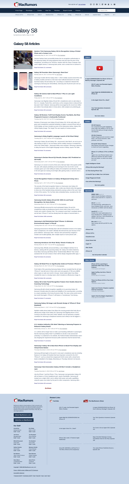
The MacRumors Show (96, 400)
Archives (48, 390)
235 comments (47, 110)
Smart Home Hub (91, 240)
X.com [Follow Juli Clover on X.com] (18, 437)
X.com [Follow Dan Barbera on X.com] (18, 456)
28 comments (47, 174)
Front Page (18, 10)
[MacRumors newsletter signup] (114, 4)
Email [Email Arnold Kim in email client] (15, 430)
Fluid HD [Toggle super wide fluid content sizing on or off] (38, 475)
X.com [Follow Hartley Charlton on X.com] (18, 449)
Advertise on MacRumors (23, 419)
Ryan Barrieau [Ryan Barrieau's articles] (32, 453)
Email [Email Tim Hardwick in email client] (30, 443)
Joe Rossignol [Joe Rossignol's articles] (32, 434)
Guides (39, 10)
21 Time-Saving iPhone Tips (94, 170)
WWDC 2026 (95, 194)
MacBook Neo (49, 14)
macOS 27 (94, 211)
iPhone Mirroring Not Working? (95, 167)
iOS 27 (40, 14)
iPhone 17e (61, 14)
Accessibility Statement (19, 473)
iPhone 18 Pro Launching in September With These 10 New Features (100, 265)
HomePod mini (90, 236)
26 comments (47, 257)
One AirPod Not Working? (93, 181)
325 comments (47, 131)
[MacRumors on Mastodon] (102, 4)
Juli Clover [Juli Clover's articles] (16, 434)
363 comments (47, 321)
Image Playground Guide (93, 178)
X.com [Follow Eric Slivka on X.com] (33, 430)
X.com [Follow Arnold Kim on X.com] (18, 430)
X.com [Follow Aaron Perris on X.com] (33, 462)
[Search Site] (106, 10)
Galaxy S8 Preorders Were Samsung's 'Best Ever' (53, 72)
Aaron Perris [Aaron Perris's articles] (32, 459)
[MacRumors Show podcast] (91, 4)
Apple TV (88, 244)
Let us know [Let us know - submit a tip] (82, 4)
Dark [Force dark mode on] (49, 475)
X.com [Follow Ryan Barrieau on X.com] (33, 456)
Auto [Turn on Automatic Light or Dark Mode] (43, 475)
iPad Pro (107, 14)
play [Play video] (99, 68)
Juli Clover (59, 74)
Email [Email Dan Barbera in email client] (15, 456)
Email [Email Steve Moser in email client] (15, 462)
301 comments (47, 280)
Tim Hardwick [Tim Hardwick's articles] (32, 440)
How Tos (48, 10)
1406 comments (48, 216)
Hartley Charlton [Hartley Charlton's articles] (18, 446)
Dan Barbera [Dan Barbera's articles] (17, 453)
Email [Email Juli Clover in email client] (15, 437)
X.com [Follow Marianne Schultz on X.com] (33, 449)
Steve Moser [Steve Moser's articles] (17, 459)
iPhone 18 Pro (19, 14)
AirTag (69, 14)
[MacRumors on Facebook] (97, 4)
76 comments (47, 152)
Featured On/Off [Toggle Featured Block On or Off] (18, 475)
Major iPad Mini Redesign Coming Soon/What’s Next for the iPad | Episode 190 (104, 438)
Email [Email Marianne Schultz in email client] (30, 449)
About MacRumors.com (23, 414)
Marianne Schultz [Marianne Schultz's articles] (33, 446)
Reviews (57, 10)
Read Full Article (38, 67)
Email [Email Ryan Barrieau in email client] (30, 456)
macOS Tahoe (97, 14)
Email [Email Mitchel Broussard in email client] (15, 443)
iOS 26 (87, 14)
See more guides (99, 185)
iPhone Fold (30, 14)
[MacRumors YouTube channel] (105, 4)
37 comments (47, 300)
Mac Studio (89, 247)
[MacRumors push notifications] (108, 4)
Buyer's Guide (67, 10)
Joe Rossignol (60, 119)
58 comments (47, 237)
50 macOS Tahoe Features (99, 143)
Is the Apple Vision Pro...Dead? (100, 100)
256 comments (47, 364)
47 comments (47, 343)
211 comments (47, 67)
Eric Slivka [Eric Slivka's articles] (31, 427)
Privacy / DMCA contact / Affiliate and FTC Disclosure (26, 470)
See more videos (99, 116)
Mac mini (94, 221)
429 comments (47, 385)
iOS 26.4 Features (97, 135)
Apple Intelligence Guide (93, 163)
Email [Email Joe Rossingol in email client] (30, 437)
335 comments (47, 195)
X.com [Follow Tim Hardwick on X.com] (33, 443)
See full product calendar (99, 254)
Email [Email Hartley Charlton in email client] (15, 449)
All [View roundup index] (114, 14)
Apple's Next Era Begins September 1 (102, 296)
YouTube (56, 400)
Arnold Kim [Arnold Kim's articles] (16, 427)
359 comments (47, 86)
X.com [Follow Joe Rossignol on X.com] (33, 437)
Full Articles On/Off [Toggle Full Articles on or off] (27, 475)
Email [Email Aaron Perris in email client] (30, 462)
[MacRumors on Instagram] (94, 4)
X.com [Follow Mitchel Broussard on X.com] (18, 443)
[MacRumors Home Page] (25, 4)
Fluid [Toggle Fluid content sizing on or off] (34, 475)
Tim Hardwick (61, 55)
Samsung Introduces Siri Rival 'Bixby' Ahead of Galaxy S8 (56, 242)
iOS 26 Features (96, 125)
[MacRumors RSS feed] (111, 4)
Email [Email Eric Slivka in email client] (30, 430)
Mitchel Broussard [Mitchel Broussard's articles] (18, 440)
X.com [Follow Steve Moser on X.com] (18, 462)
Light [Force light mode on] (46, 475)
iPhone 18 (78, 14)
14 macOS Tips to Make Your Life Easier (97, 174)
